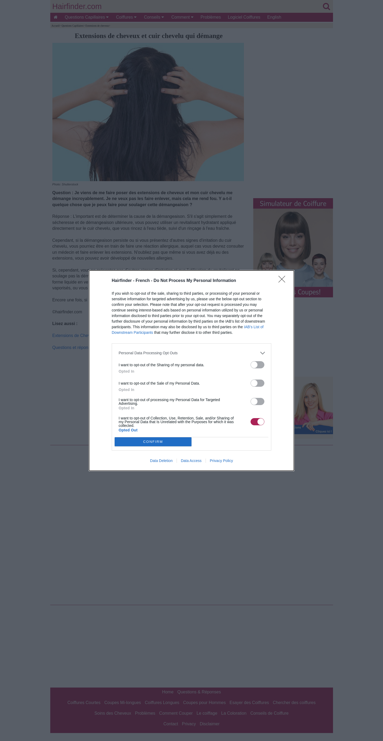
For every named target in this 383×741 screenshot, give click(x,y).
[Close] (283, 281)
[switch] (257, 364)
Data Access (191, 461)
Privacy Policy (221, 461)
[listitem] (191, 353)
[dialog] (191, 370)
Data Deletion (161, 461)
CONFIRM (153, 441)
